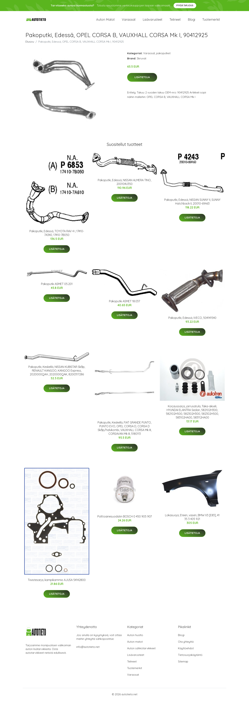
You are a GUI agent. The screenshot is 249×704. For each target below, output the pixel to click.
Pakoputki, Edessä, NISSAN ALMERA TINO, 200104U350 (124, 185)
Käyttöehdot (186, 652)
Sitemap (183, 665)
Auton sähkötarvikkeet (141, 652)
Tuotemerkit (211, 21)
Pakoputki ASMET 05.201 (57, 287)
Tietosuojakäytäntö (190, 658)
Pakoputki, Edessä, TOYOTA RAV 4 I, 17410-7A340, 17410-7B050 (56, 236)
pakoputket (163, 56)
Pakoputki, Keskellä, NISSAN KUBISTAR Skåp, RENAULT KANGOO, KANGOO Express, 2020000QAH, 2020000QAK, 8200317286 (56, 374)
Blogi (191, 21)
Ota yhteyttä (186, 645)
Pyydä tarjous (184, 5)
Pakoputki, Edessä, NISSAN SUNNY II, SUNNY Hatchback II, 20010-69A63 (192, 205)
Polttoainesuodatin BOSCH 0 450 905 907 (124, 520)
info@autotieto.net (88, 650)
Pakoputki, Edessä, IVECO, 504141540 (192, 321)
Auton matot (105, 21)
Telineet (175, 21)
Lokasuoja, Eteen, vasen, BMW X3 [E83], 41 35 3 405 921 (192, 520)
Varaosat (129, 21)
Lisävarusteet (152, 21)
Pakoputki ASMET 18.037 (124, 305)
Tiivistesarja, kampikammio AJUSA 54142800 (57, 583)
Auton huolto (135, 638)
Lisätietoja (142, 80)
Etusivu (30, 45)
